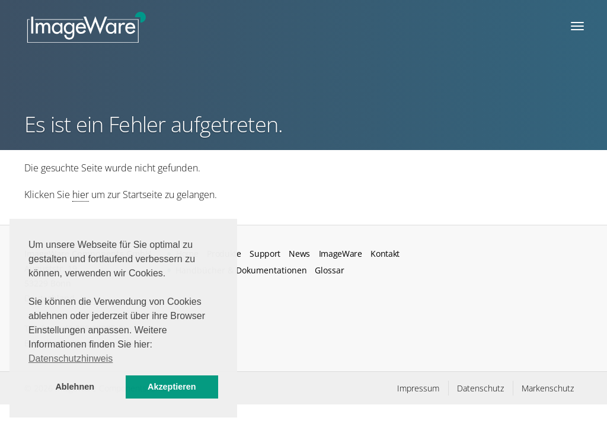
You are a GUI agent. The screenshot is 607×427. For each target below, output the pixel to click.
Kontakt (385, 253)
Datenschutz (480, 388)
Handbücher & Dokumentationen (241, 270)
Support (265, 253)
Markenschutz (548, 388)
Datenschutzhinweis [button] (70, 358)
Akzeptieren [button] (172, 386)
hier (80, 194)
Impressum (418, 388)
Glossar (329, 270)
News (299, 253)
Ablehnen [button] (74, 386)
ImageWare (340, 253)
